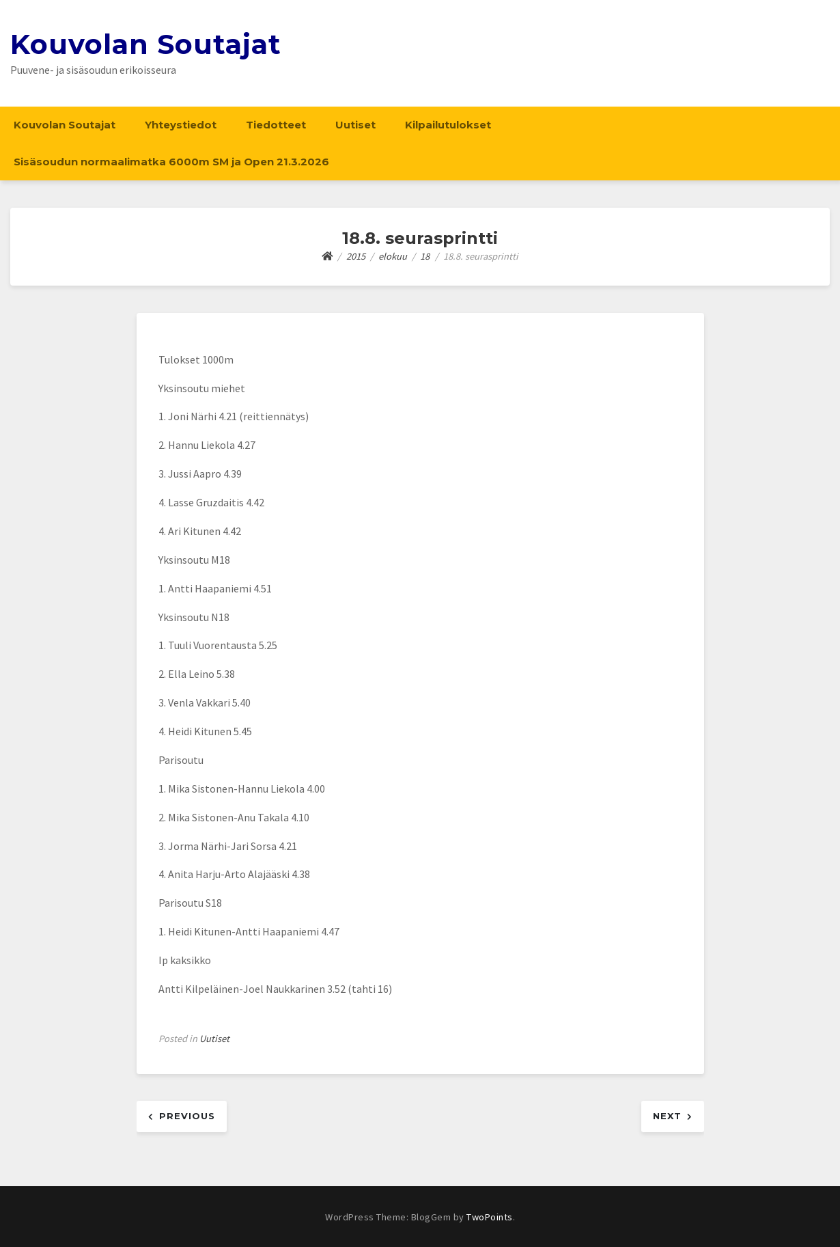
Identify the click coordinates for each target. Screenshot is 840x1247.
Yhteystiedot (180, 124)
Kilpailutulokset (448, 124)
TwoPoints (489, 1217)
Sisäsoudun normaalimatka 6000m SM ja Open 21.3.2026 (171, 161)
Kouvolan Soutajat (145, 44)
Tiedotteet (276, 124)
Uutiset (355, 124)
